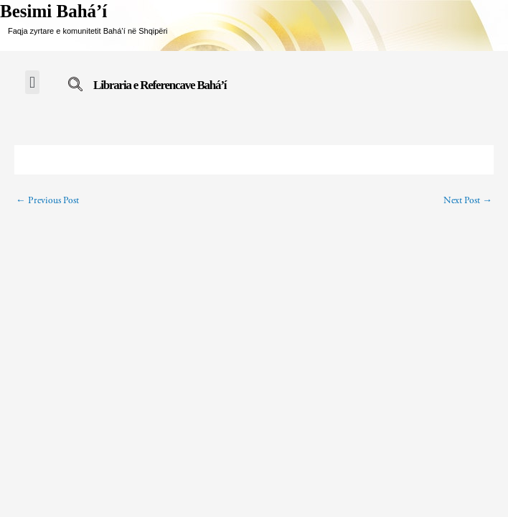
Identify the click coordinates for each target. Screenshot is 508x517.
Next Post (467, 200)
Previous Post (47, 200)
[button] (32, 82)
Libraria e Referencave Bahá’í (159, 85)
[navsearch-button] (75, 87)
